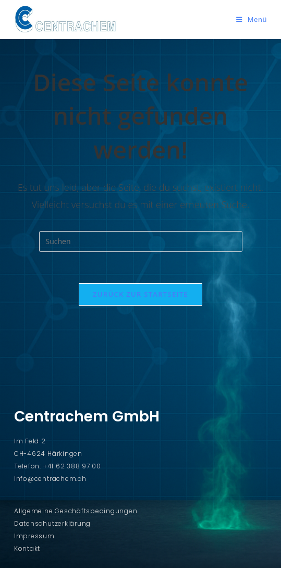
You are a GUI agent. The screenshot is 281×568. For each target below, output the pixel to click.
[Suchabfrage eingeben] (140, 241)
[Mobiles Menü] (251, 19)
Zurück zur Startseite (140, 294)
